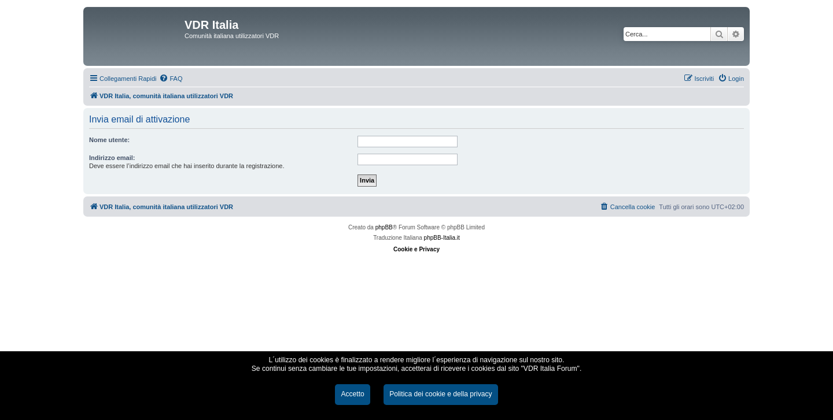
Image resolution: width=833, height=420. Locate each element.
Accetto (352, 394)
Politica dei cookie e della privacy (440, 394)
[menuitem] (170, 79)
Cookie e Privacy (416, 249)
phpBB (384, 227)
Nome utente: (109, 139)
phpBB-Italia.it (442, 238)
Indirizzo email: (112, 157)
